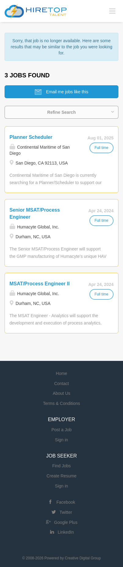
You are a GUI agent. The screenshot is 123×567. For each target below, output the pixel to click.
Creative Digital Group (83, 558)
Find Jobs (61, 465)
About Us (62, 393)
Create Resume (61, 475)
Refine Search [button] (61, 112)
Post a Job (61, 429)
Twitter (66, 512)
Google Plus (65, 522)
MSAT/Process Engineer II (39, 283)
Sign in (61, 439)
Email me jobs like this (66, 91)
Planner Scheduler (30, 137)
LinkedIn (66, 532)
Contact (61, 383)
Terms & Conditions (61, 403)
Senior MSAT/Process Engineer (34, 213)
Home (61, 373)
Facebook (65, 502)
